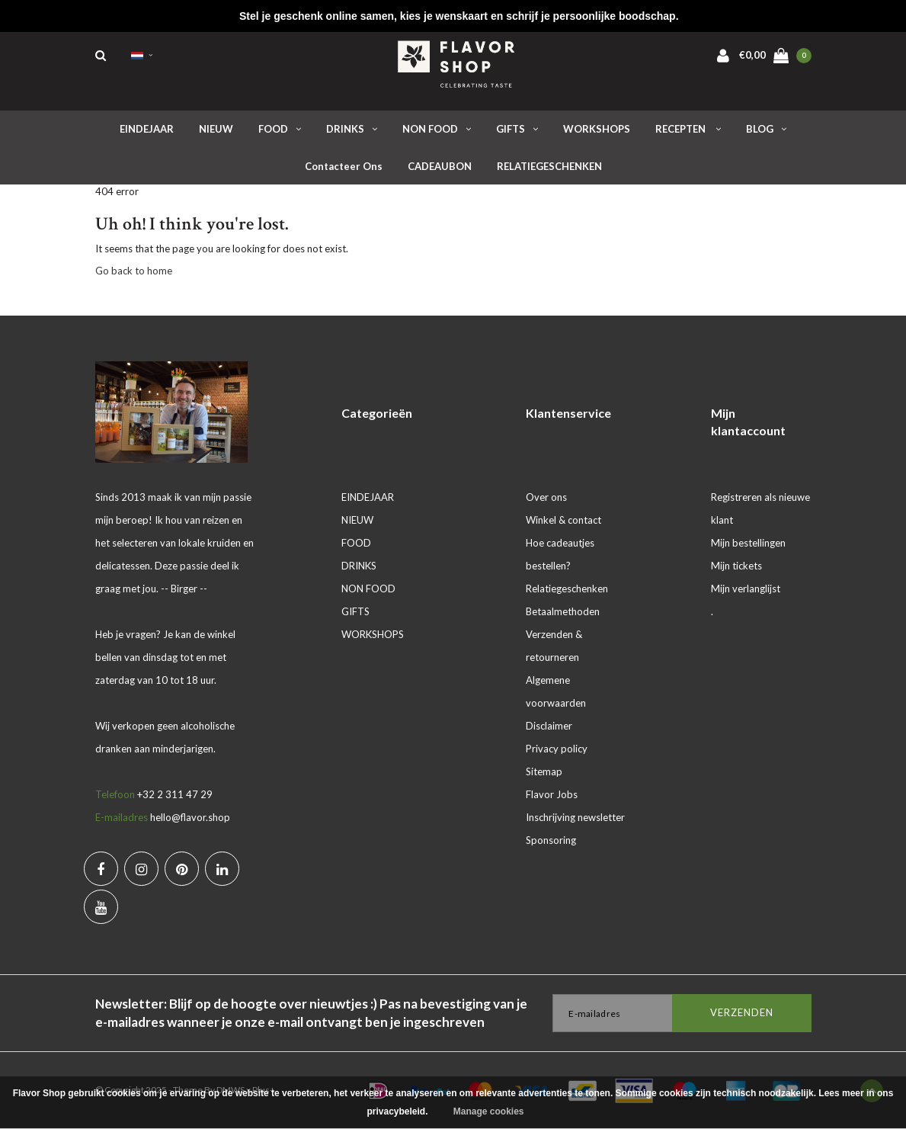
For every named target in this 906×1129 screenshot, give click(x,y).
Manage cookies (488, 1111)
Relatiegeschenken (567, 588)
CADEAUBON (440, 166)
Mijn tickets (736, 566)
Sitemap (544, 771)
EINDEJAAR (147, 129)
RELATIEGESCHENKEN (549, 166)
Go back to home (133, 271)
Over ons (546, 497)
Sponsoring (551, 840)
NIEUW (216, 129)
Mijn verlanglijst (745, 588)
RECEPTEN (688, 129)
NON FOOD (436, 129)
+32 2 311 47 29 (175, 794)
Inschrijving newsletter (575, 817)
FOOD (279, 129)
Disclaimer (549, 726)
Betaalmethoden (563, 611)
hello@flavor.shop (190, 817)
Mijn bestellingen (748, 543)
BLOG (766, 129)
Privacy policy (556, 749)
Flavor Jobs (552, 794)
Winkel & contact (563, 520)
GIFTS (517, 129)
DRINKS (351, 129)
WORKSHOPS (596, 129)
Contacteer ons (344, 166)
